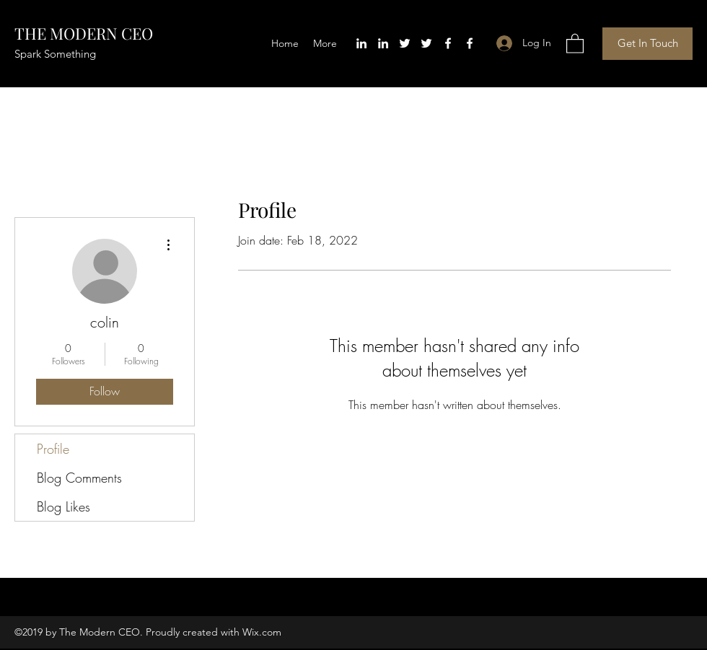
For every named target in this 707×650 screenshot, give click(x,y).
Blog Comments (79, 477)
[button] (575, 42)
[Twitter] (405, 43)
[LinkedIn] (361, 43)
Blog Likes (63, 506)
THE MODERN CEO (83, 33)
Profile (53, 448)
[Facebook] (448, 43)
